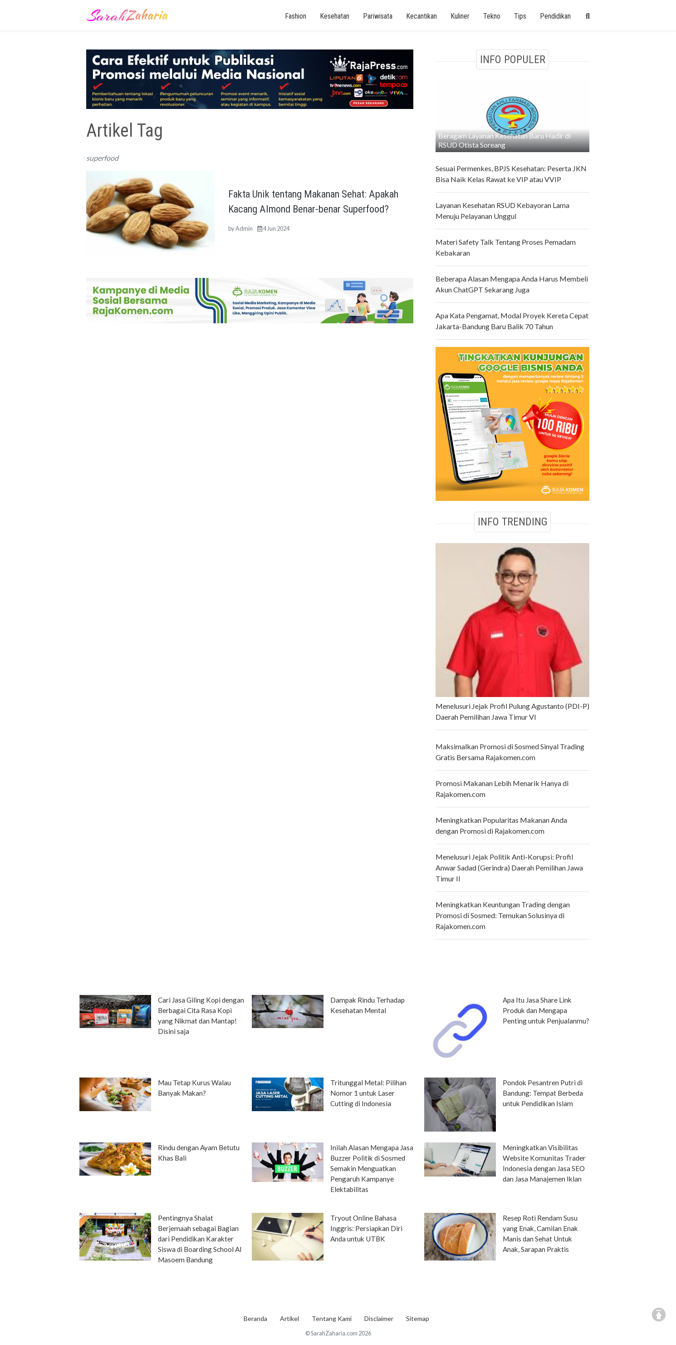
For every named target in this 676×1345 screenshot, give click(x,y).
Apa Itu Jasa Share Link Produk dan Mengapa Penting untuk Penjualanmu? (546, 1010)
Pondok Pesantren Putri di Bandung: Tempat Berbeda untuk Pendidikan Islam (543, 1093)
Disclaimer (378, 1318)
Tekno (491, 16)
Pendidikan (555, 16)
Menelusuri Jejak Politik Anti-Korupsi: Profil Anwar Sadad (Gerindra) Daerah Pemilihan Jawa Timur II (509, 867)
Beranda (255, 1318)
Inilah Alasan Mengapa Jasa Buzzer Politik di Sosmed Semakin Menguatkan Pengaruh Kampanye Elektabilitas (371, 1168)
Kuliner (460, 16)
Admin (244, 228)
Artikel (289, 1318)
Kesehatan (334, 16)
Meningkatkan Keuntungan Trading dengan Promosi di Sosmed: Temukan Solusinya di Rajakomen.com (503, 915)
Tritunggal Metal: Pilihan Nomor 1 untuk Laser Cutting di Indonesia (368, 1093)
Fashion (295, 16)
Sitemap (417, 1318)
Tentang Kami (332, 1318)
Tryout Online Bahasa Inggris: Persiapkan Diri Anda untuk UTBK (366, 1228)
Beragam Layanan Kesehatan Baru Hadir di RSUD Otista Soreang (504, 140)
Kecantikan (421, 16)
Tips (520, 16)
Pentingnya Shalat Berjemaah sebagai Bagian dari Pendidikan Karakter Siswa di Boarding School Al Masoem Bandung (199, 1239)
